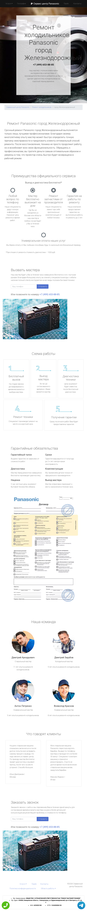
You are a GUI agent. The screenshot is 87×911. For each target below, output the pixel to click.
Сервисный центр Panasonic (17, 107)
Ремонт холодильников (41, 107)
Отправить (42, 286)
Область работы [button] (47, 888)
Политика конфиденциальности (23, 888)
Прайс (66, 3)
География (21, 3)
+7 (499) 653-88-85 (43, 64)
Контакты (77, 3)
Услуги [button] (8, 3)
